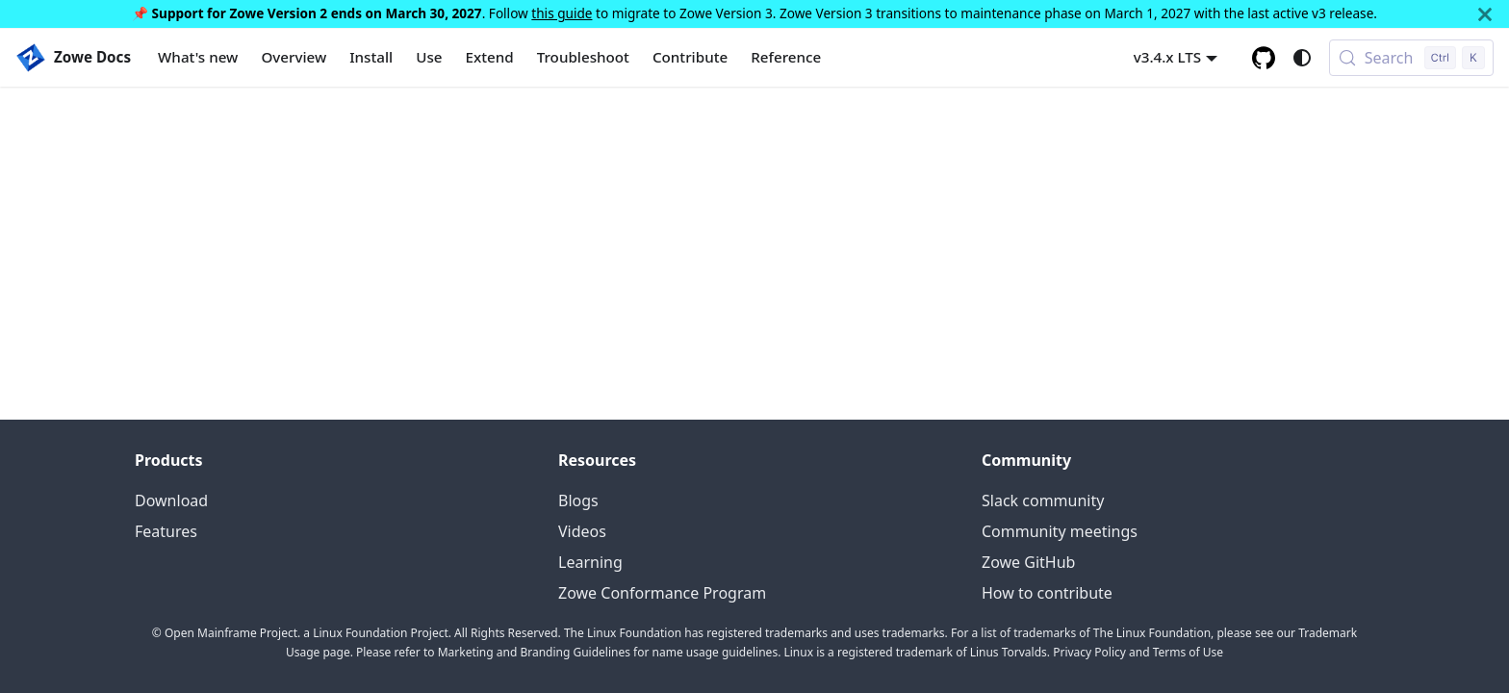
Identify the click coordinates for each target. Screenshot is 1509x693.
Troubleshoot (583, 56)
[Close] (1485, 14)
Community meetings (1060, 531)
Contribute (690, 56)
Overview (293, 56)
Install (371, 56)
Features (166, 531)
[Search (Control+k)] (1411, 57)
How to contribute (1047, 592)
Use (429, 56)
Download (171, 500)
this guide (561, 13)
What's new (198, 56)
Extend (490, 56)
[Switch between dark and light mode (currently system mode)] (1302, 57)
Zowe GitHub (1028, 562)
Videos (582, 531)
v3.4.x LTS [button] (1168, 56)
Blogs (578, 500)
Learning (590, 562)
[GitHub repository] (1263, 57)
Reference (786, 56)
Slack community (1043, 500)
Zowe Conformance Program (662, 592)
